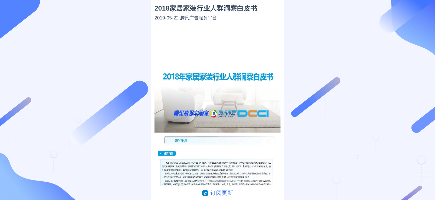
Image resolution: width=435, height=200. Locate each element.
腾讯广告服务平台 (198, 17)
